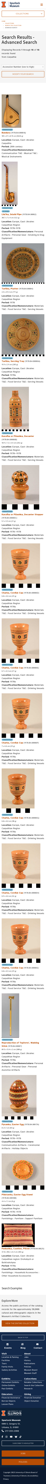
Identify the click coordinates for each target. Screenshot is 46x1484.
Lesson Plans (7, 1404)
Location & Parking (10, 1357)
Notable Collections (33, 1382)
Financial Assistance (11, 1397)
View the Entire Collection (19, 1323)
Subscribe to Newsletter (23, 1443)
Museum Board (30, 1370)
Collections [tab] (22, 14)
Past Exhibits (7, 1388)
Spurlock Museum (11, 1420)
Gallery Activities (9, 1370)
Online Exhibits (8, 1385)
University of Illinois (18, 1476)
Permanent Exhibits (10, 1382)
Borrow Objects (8, 1401)
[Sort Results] (23, 67)
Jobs (26, 1357)
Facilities (6, 1360)
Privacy (5, 1479)
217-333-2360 (12, 1431)
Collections (9, 23)
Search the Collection (13, 25)
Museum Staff (30, 1373)
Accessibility (32, 1476)
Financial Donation (32, 1397)
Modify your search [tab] (23, 74)
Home (3, 21)
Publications (29, 1363)
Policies (27, 1366)
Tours (4, 1363)
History (27, 1360)
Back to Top (23, 1337)
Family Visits (7, 1366)
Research (28, 1388)
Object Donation (31, 1401)
